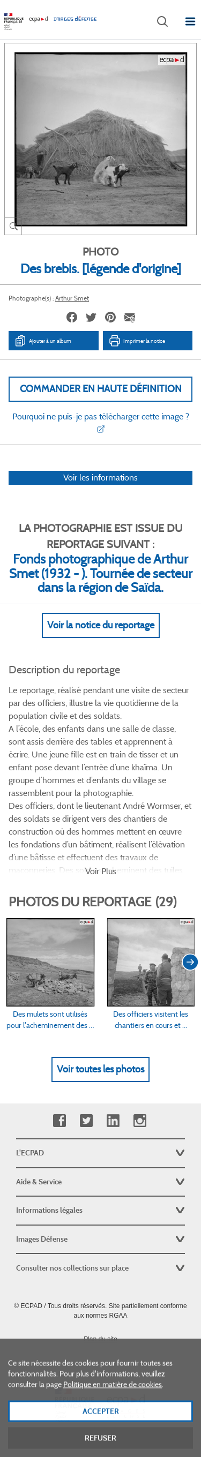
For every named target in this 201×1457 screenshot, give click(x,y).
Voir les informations (100, 477)
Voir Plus (100, 871)
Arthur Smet (72, 298)
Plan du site (100, 1339)
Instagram (139, 1121)
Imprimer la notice (136, 340)
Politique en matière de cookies (112, 1404)
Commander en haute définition (101, 389)
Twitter (86, 1121)
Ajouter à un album (42, 340)
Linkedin (113, 1121)
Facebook (59, 1121)
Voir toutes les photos (100, 1069)
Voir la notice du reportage (100, 625)
